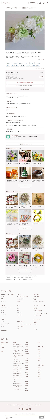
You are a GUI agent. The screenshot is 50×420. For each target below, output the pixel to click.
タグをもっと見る (40, 68)
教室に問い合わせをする (25, 144)
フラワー (3, 305)
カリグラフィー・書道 (22, 296)
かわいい (8, 63)
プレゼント (38, 63)
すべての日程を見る (25, 89)
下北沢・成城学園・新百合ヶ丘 (18, 347)
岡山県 (39, 349)
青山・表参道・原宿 (17, 375)
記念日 (27, 63)
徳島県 (39, 356)
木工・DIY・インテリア (39, 305)
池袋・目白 (15, 359)
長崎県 (39, 369)
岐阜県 (26, 369)
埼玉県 (26, 349)
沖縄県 (39, 378)
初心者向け (21, 63)
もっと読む (41, 59)
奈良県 (39, 342)
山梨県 (26, 365)
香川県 (39, 358)
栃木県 (26, 344)
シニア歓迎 (33, 65)
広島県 (39, 351)
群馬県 (26, 346)
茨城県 (26, 342)
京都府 (26, 385)
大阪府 (26, 388)
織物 (35, 299)
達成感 (17, 65)
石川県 (26, 362)
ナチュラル (15, 63)
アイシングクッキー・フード (40, 313)
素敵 (13, 65)
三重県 (26, 376)
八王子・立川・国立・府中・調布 (18, 351)
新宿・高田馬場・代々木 (18, 353)
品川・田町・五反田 (17, 371)
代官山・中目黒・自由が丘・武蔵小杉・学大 (18, 386)
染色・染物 (36, 296)
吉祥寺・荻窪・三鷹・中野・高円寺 (18, 368)
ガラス (18, 328)
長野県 (26, 367)
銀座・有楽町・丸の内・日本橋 (18, 378)
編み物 (35, 322)
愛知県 (26, 374)
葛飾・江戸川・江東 (17, 344)
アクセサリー (4, 319)
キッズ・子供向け (38, 310)
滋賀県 (26, 383)
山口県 (39, 353)
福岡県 (39, 367)
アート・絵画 (20, 326)
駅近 (38, 65)
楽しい (8, 65)
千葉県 (26, 351)
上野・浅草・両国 (17, 361)
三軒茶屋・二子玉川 (17, 365)
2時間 (28, 65)
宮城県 (2, 347)
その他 (35, 329)
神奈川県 (27, 353)
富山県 (26, 360)
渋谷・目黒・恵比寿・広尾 (18, 363)
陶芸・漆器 (36, 294)
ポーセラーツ (4, 330)
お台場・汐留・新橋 (17, 383)
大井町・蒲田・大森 (17, 389)
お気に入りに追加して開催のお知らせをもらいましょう (29, 85)
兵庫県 (26, 390)
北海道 (2, 345)
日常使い (32, 63)
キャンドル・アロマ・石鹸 (7, 294)
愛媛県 (39, 360)
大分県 (39, 374)
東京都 (14, 342)
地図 (41, 76)
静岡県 (26, 372)
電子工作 (36, 308)
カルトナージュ (37, 319)
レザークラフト (21, 321)
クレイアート (20, 294)
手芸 (18, 305)
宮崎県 (39, 376)
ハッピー (22, 65)
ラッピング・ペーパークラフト (24, 324)
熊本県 (39, 372)
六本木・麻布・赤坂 (17, 373)
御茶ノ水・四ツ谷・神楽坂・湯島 (18, 356)
